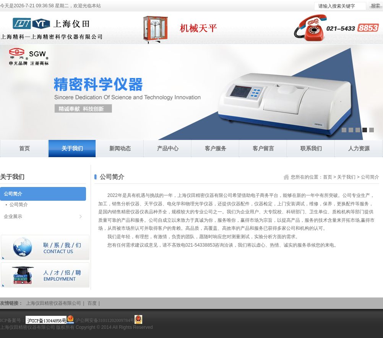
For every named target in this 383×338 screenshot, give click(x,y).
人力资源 (359, 148)
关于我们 (72, 148)
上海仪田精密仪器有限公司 (53, 303)
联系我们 (311, 148)
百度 (92, 303)
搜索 (376, 6)
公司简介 (370, 177)
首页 (24, 148)
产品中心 (168, 148)
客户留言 (263, 148)
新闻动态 (120, 148)
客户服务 (215, 148)
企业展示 (13, 216)
